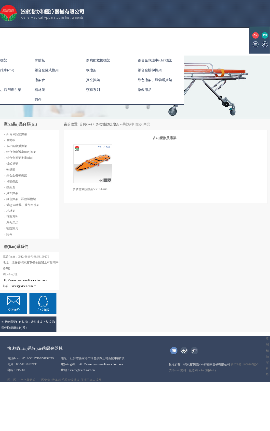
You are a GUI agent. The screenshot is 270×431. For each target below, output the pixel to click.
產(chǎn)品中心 (67, 40)
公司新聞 (96, 40)
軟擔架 (91, 70)
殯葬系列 (93, 90)
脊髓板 (40, 60)
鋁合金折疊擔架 (16, 134)
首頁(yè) (85, 124)
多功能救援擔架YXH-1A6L (90, 189)
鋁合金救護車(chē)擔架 (155, 60)
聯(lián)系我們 (191, 40)
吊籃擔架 (12, 181)
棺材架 (40, 90)
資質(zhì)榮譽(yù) (126, 40)
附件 (38, 99)
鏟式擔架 (12, 163)
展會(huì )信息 (159, 40)
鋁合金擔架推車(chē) (19, 157)
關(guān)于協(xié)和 (30, 40)
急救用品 (144, 90)
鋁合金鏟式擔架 (47, 70)
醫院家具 (12, 228)
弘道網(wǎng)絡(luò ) (202, 370)
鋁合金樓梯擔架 (150, 70)
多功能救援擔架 (98, 60)
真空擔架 (93, 80)
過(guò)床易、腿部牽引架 (22, 205)
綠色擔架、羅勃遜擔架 (155, 80)
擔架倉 (40, 80)
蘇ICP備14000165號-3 (244, 364)
